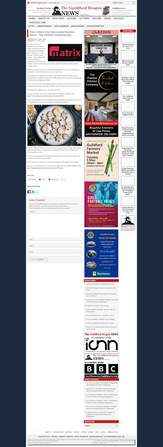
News (107, 18)
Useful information (61, 26)
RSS (123, 436)
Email (31, 245)
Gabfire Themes (131, 440)
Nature (96, 18)
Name (31, 239)
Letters (84, 18)
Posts (99, 440)
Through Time (37, 22)
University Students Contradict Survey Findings (100, 319)
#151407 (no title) (44, 436)
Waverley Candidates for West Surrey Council (99, 323)
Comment (32, 211)
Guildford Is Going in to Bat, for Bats (97, 305)
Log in (95, 440)
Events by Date (58, 432)
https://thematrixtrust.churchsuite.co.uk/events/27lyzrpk (45, 168)
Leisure (72, 18)
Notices (119, 18)
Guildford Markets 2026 (95, 26)
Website (31, 252)
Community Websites (44, 26)
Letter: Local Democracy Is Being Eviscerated (100, 284)
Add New (104, 440)
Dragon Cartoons (77, 26)
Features (58, 18)
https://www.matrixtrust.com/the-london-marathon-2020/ (45, 96)
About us (44, 18)
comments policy (43, 204)
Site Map (31, 26)
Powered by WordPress (113, 440)
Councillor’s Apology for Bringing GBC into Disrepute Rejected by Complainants (100, 414)
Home (32, 18)
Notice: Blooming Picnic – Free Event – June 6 (100, 315)
